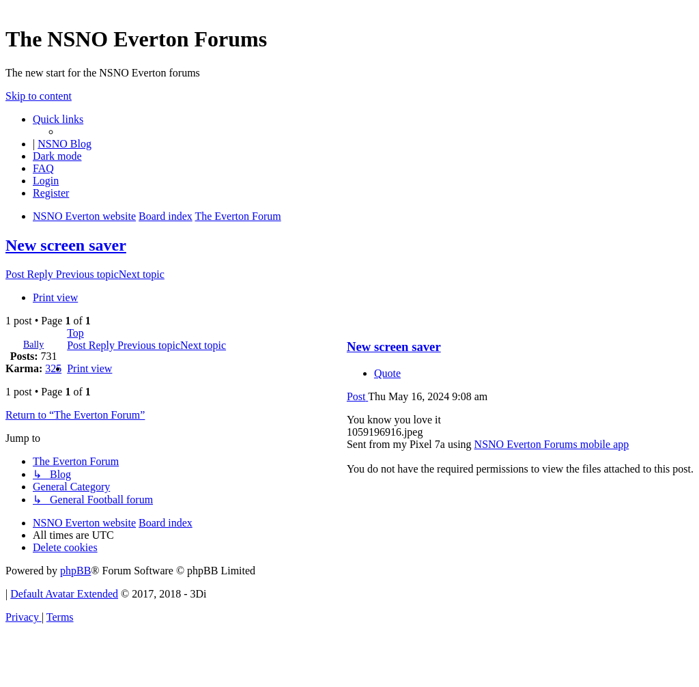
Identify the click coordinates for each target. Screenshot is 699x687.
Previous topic (87, 274)
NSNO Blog (64, 144)
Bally (33, 344)
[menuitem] (43, 168)
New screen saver (65, 245)
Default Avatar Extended (64, 594)
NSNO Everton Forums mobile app (551, 444)
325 (53, 368)
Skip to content (38, 96)
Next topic (142, 274)
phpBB (75, 570)
